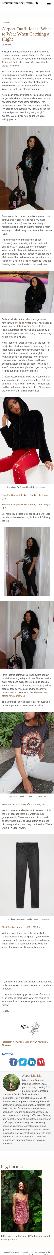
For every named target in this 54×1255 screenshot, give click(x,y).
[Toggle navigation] (48, 5)
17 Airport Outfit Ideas (13, 62)
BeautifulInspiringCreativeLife (20, 2)
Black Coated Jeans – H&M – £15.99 (21, 927)
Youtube (41, 1041)
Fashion (6, 22)
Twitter (18, 1041)
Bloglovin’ (30, 1041)
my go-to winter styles (26, 322)
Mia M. (36, 1075)
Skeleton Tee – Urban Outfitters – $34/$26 (23, 804)
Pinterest (6, 1045)
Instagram (7, 1041)
